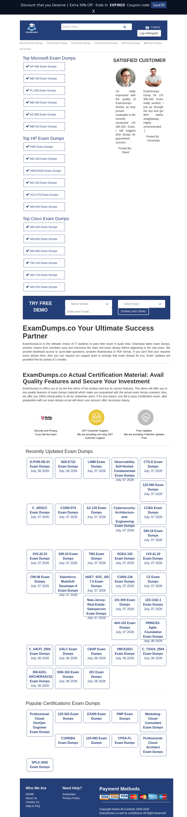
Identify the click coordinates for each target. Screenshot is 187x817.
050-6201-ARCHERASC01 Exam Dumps (41, 679)
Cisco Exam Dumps (81, 43)
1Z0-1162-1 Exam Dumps (153, 604)
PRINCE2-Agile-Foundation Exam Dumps (153, 630)
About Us (31, 798)
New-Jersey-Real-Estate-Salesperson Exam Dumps (97, 607)
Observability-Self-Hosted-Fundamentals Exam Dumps (125, 469)
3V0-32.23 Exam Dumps (40, 558)
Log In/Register (149, 33)
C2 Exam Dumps (153, 581)
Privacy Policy (71, 798)
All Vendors (25, 49)
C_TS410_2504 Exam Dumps (153, 654)
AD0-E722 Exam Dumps (68, 466)
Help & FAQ (33, 806)
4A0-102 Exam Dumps (125, 627)
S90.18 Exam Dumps (153, 535)
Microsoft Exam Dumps (31, 43)
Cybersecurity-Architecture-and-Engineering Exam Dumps (125, 515)
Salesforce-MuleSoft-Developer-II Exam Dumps (68, 584)
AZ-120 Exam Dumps (97, 512)
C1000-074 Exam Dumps (68, 512)
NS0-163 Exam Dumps (68, 677)
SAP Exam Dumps (131, 43)
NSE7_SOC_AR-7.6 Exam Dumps (98, 584)
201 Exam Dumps (97, 677)
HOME (30, 794)
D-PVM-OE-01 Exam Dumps (40, 466)
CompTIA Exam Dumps (106, 43)
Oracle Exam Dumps (57, 43)
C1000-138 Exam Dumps (125, 581)
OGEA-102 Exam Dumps (125, 558)
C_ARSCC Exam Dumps (40, 512)
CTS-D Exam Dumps (153, 466)
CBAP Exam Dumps (97, 654)
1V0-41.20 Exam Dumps (153, 558)
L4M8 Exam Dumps (97, 466)
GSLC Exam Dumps (68, 654)
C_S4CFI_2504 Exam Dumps (40, 654)
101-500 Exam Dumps (125, 604)
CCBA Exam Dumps (153, 512)
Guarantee (69, 794)
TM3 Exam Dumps (97, 558)
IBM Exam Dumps (153, 43)
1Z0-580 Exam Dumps (153, 489)
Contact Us (32, 802)
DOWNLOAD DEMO (133, 311)
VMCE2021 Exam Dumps (125, 654)
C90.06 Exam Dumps (40, 581)
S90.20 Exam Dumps (68, 558)
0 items (152, 27)
